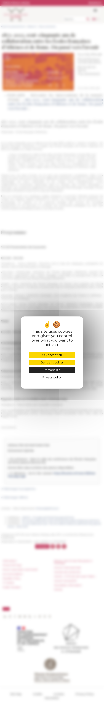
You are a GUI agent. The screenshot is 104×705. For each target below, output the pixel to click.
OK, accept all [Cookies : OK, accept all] (52, 355)
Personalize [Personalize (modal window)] (52, 370)
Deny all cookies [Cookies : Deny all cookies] (52, 362)
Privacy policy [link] (52, 377)
